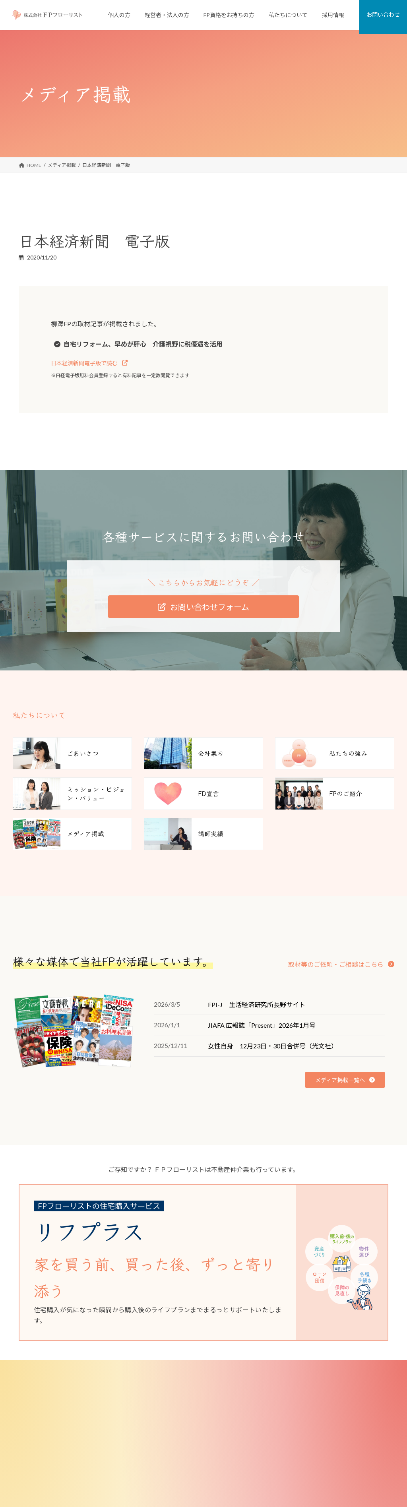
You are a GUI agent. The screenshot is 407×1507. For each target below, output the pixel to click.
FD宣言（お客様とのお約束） (314, 1440)
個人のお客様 (165, 1386)
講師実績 (292, 1480)
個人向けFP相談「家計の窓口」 (189, 1399)
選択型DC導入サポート (180, 1480)
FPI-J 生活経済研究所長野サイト (256, 1004)
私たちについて (294, 1386)
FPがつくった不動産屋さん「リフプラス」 (201, 1413)
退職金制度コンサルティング (186, 1467)
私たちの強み (297, 1413)
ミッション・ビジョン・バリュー (318, 1427)
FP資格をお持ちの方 (172, 1494)
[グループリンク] (197, 1262)
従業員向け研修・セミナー (184, 1453)
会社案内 (292, 1399)
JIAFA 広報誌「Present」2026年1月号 (262, 1025)
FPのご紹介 (295, 1453)
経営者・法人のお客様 (174, 1427)
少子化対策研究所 (302, 1494)
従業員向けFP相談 (174, 1440)
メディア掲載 (297, 1467)
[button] (89, 363)
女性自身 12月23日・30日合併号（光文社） (272, 1046)
